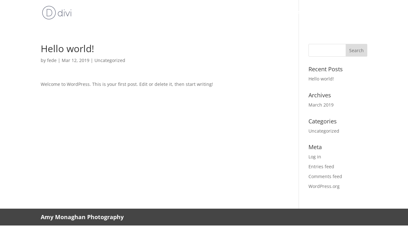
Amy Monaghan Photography (82, 217)
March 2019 (321, 105)
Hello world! (321, 79)
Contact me (352, 13)
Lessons (235, 13)
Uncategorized (109, 60)
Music (186, 13)
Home (163, 13)
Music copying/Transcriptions (291, 13)
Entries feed (321, 166)
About (209, 13)
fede (52, 60)
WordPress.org (324, 186)
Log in (314, 157)
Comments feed (325, 176)
